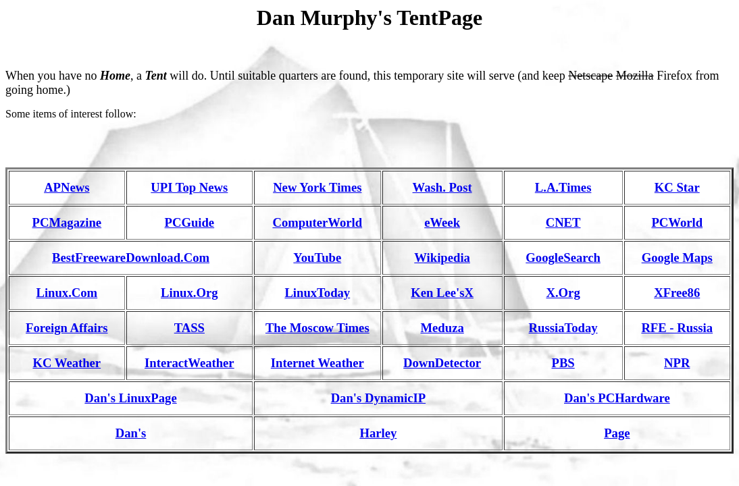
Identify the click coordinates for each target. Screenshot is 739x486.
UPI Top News (189, 187)
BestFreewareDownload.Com (130, 257)
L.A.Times (563, 187)
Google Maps (677, 257)
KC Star (677, 187)
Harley (378, 433)
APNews (66, 187)
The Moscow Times (317, 328)
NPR (677, 363)
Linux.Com (66, 293)
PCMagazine (67, 222)
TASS (189, 328)
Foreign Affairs (66, 328)
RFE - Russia (677, 328)
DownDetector (442, 363)
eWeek (442, 222)
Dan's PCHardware (617, 398)
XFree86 (677, 293)
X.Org (563, 293)
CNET (563, 222)
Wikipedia (442, 257)
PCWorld (677, 222)
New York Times (317, 187)
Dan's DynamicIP (378, 398)
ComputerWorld (317, 222)
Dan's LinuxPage (130, 398)
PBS (562, 363)
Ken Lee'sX (442, 293)
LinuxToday (317, 293)
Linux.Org (189, 293)
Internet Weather (317, 363)
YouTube (317, 257)
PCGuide (190, 222)
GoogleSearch (563, 257)
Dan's (131, 433)
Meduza (441, 328)
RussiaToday (563, 328)
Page (617, 433)
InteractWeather (189, 363)
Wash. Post (442, 187)
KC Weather (66, 363)
